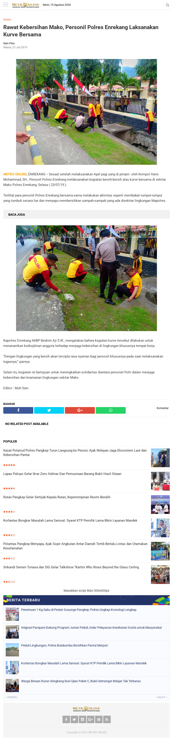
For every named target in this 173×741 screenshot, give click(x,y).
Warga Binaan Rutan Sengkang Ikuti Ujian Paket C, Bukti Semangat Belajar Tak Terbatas (81, 681)
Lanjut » (161, 697)
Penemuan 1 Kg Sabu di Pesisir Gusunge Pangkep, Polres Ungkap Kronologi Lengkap (78, 609)
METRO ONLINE (97, 732)
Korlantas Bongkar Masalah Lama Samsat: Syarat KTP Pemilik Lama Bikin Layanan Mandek (70, 520)
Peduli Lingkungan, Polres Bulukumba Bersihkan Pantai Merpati (64, 645)
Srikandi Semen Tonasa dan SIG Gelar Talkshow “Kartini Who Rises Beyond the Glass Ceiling (71, 567)
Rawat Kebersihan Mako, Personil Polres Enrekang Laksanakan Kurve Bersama (80, 31)
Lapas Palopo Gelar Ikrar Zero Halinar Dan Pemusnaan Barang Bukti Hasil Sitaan (62, 474)
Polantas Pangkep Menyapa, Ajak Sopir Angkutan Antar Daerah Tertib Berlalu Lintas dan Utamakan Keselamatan (75, 546)
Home (7, 19)
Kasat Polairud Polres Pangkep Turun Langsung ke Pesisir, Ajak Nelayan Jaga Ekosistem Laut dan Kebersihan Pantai (75, 452)
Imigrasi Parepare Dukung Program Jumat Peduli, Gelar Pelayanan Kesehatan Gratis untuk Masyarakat (91, 627)
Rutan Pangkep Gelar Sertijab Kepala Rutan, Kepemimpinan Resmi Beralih (56, 497)
